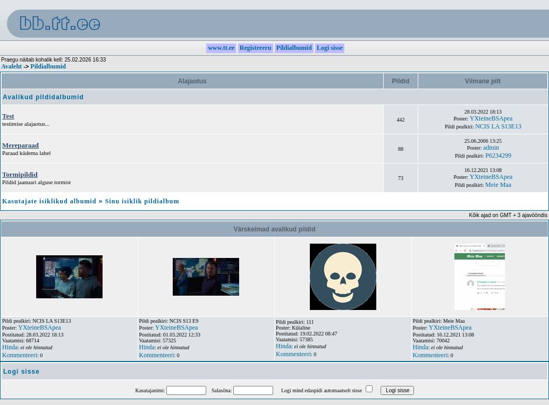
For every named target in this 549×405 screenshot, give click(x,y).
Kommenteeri (19, 355)
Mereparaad (20, 145)
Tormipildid (20, 174)
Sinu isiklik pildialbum (142, 201)
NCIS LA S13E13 (498, 126)
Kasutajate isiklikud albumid (49, 201)
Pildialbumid (48, 66)
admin (491, 147)
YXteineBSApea (491, 118)
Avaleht (11, 66)
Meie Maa (498, 184)
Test (8, 116)
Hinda (10, 347)
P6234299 (498, 155)
